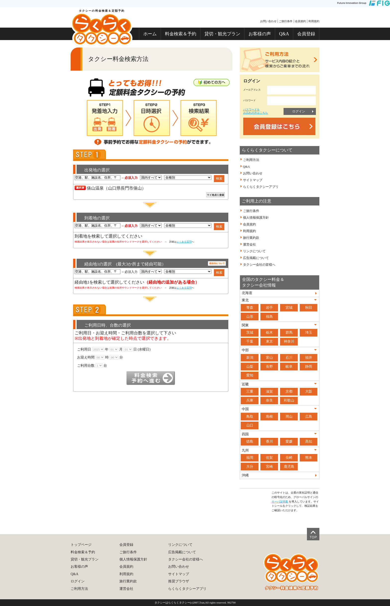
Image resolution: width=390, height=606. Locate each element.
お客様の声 (259, 33)
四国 (245, 434)
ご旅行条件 (285, 21)
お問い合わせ (268, 21)
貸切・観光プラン (222, 33)
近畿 (245, 384)
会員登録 (306, 33)
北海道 (247, 293)
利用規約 (313, 21)
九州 (245, 450)
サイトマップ (252, 180)
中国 (245, 409)
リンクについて (254, 251)
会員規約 (300, 21)
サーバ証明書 (280, 501)
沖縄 (245, 475)
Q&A (284, 33)
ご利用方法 (251, 160)
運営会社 (249, 244)
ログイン (298, 111)
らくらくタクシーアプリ (261, 187)
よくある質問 (184, 241)
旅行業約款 (251, 238)
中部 (245, 350)
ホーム (150, 33)
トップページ (81, 545)
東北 (245, 300)
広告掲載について (256, 258)
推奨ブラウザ (178, 581)
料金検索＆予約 (180, 33)
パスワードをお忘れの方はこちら (255, 111)
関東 (245, 325)
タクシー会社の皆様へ (259, 264)
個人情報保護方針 (256, 217)
